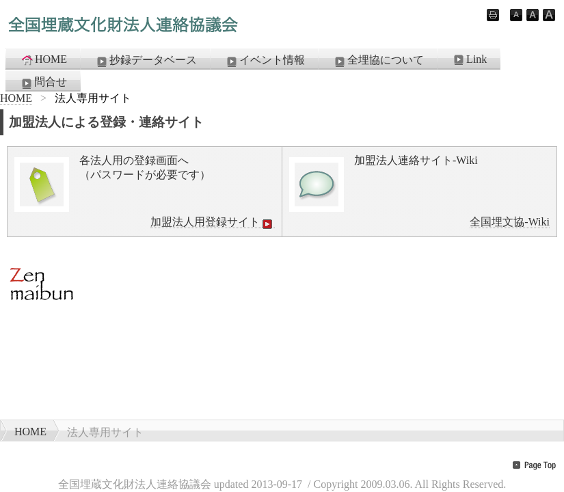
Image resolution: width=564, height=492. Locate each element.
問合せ (43, 83)
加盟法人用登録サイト (212, 222)
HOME (43, 59)
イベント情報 (264, 61)
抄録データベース (145, 61)
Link (469, 59)
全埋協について (378, 61)
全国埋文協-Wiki (510, 222)
